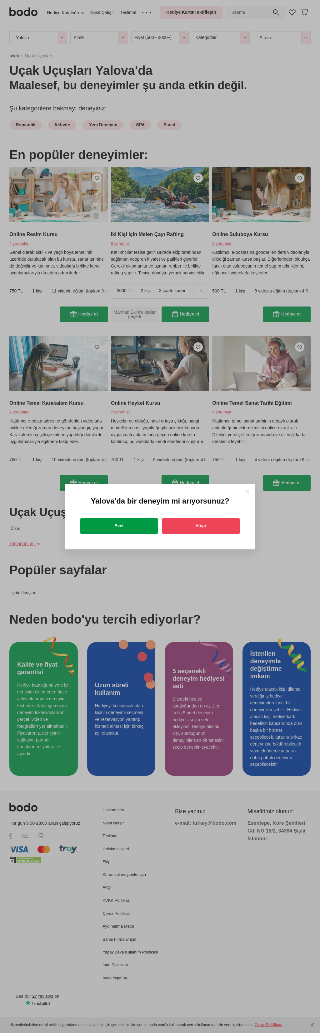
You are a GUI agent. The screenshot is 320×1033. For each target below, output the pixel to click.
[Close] (247, 492)
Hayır (200, 525)
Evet (119, 525)
